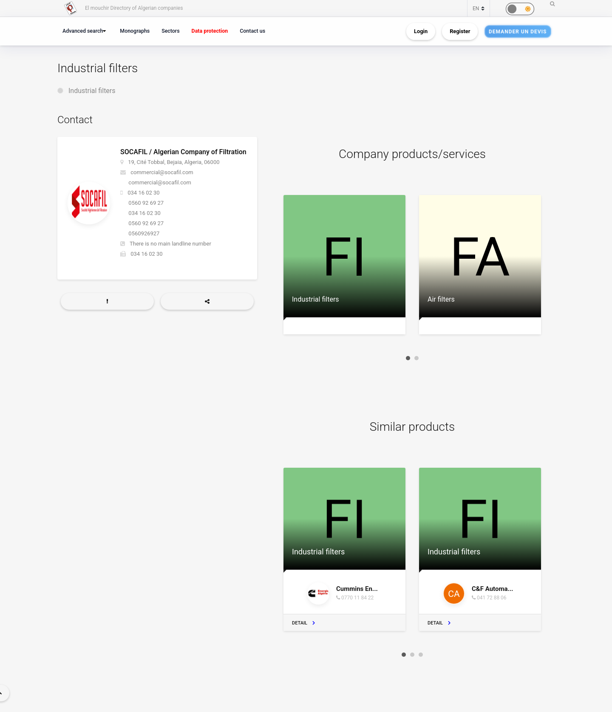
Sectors (170, 31)
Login (421, 31)
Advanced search (82, 31)
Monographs (135, 31)
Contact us (252, 31)
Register (460, 31)
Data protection (210, 31)
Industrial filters (92, 91)
